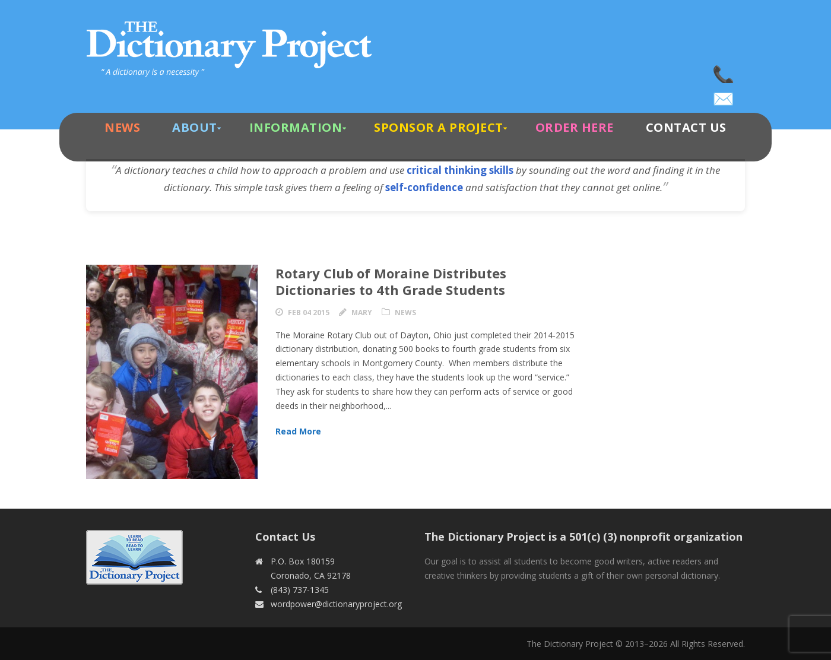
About (194, 127)
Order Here (574, 127)
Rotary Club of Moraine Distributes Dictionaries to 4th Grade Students (390, 281)
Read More (298, 431)
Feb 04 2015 (308, 312)
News (122, 127)
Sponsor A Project (438, 127)
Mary (361, 312)
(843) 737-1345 (724, 71)
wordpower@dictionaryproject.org (724, 95)
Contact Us (686, 127)
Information (295, 127)
